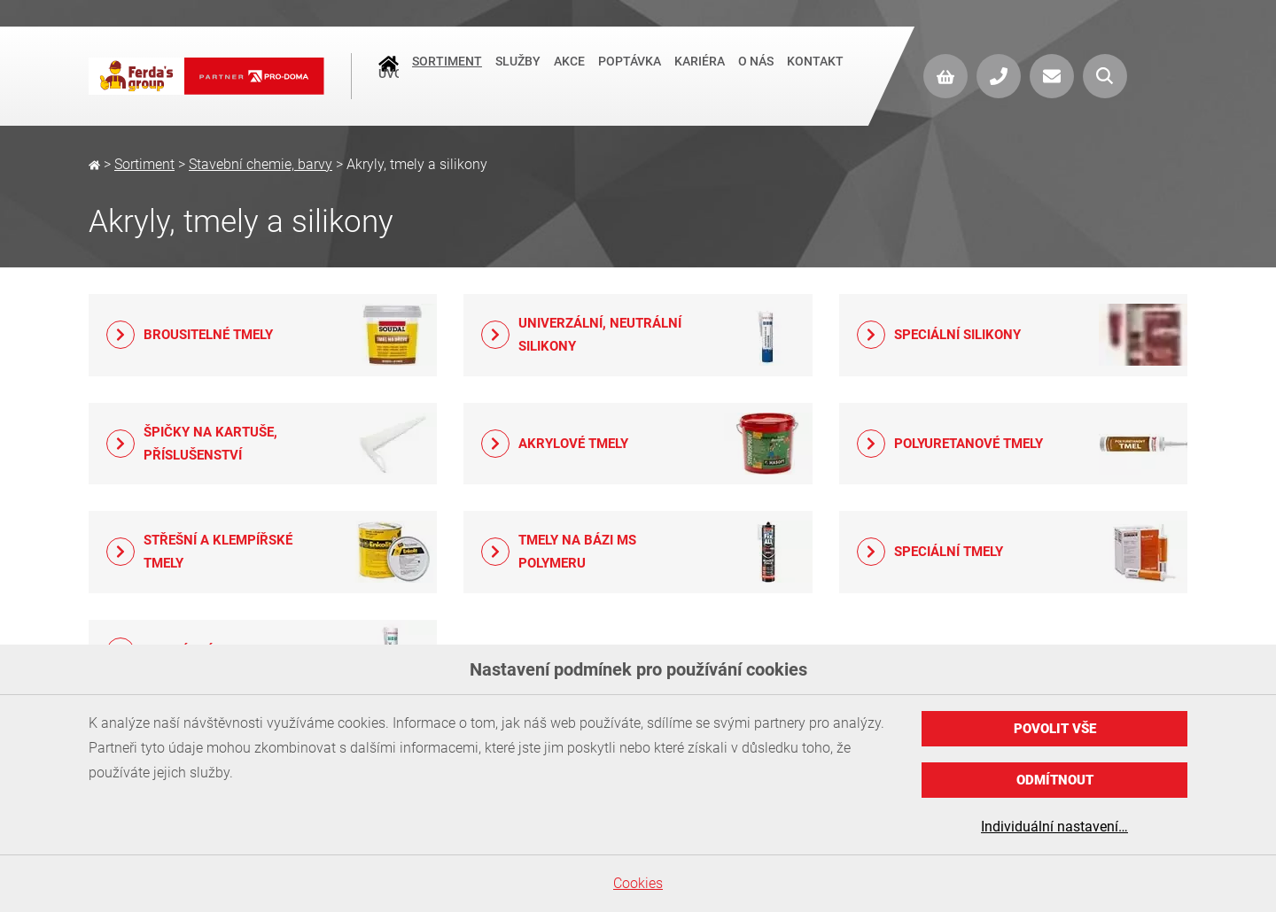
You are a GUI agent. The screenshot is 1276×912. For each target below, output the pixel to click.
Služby (518, 74)
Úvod (388, 76)
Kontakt (815, 74)
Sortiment (447, 74)
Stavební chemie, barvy (260, 164)
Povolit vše (1055, 729)
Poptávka (629, 74)
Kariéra (699, 74)
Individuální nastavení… (1054, 826)
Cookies (638, 883)
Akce (569, 74)
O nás (756, 74)
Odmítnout (1054, 780)
